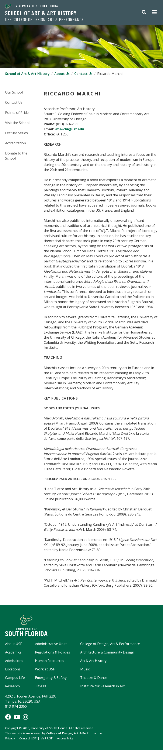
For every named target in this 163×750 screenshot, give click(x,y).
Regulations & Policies (52, 652)
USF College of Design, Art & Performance (44, 19)
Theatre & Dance (93, 677)
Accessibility (65, 738)
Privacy (10, 738)
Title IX (40, 686)
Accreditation (15, 143)
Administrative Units (51, 643)
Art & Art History (93, 660)
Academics (13, 652)
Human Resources (49, 660)
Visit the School (17, 122)
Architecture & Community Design (107, 652)
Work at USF (45, 669)
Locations (13, 669)
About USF (13, 643)
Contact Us (83, 73)
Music (85, 669)
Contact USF (28, 738)
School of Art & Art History (41, 13)
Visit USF (47, 738)
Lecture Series (16, 133)
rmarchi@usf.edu (69, 129)
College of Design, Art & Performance (110, 643)
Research (12, 686)
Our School (14, 92)
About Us (62, 73)
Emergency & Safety (51, 677)
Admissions (14, 660)
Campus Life (15, 677)
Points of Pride (17, 112)
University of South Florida (31, 5)
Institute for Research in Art (102, 686)
